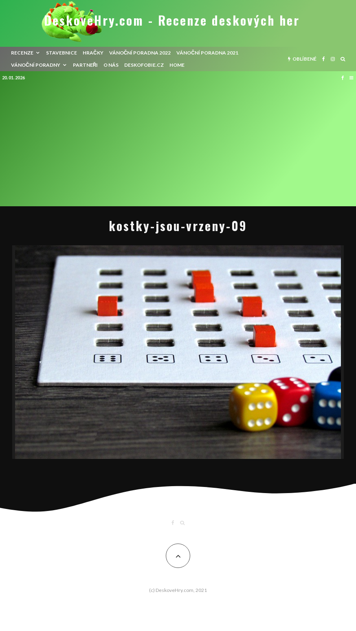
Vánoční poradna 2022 (140, 53)
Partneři (85, 65)
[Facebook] (323, 59)
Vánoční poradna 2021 (207, 53)
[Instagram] (333, 59)
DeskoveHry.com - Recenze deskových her (172, 20)
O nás (111, 65)
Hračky (93, 53)
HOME (177, 65)
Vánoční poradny (35, 65)
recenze (22, 53)
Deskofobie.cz (144, 65)
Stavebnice (61, 53)
